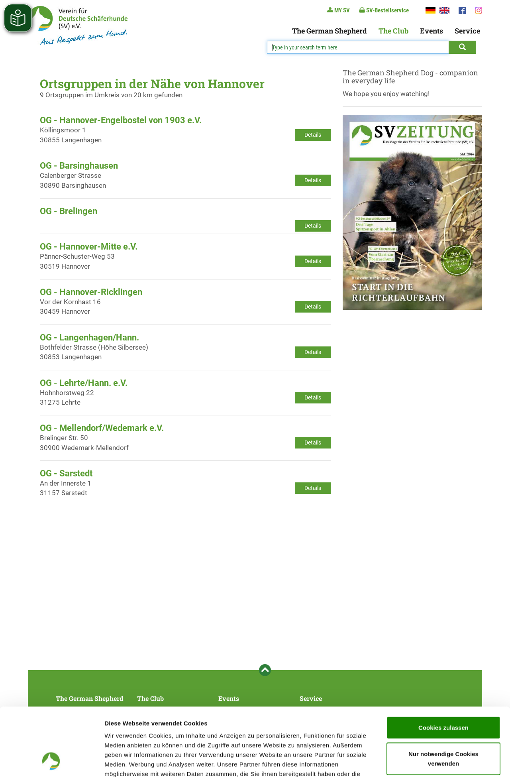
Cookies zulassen (443, 663)
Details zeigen (424, 761)
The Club (393, 30)
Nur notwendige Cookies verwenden (443, 695)
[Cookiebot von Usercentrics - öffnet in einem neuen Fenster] (51, 761)
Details (312, 135)
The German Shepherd (329, 30)
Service (467, 30)
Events (431, 30)
